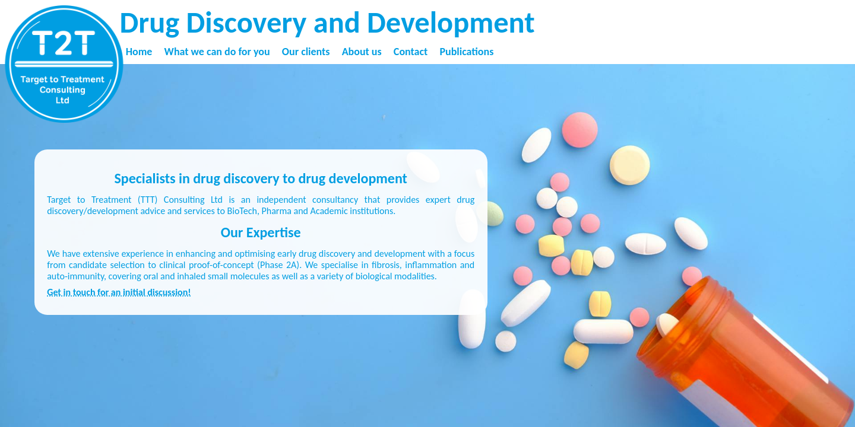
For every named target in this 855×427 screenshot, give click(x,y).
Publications (466, 51)
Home (139, 51)
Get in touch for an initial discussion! (119, 292)
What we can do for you (217, 51)
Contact (411, 51)
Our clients (306, 51)
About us (362, 51)
